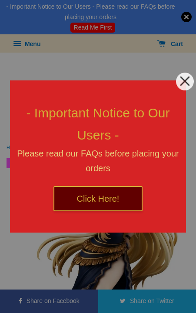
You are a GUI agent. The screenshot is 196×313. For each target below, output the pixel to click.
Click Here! (98, 198)
